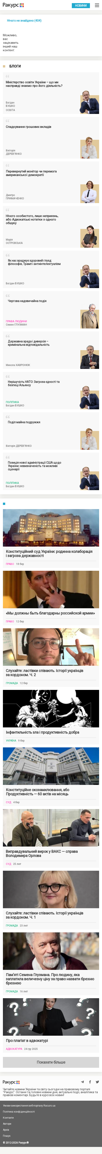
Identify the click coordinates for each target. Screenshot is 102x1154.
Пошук (6, 1135)
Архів (6, 1129)
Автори (7, 1123)
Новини (81, 5)
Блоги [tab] (15, 66)
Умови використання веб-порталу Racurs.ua (29, 1105)
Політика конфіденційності (19, 1111)
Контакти (8, 1117)
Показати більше (51, 1062)
